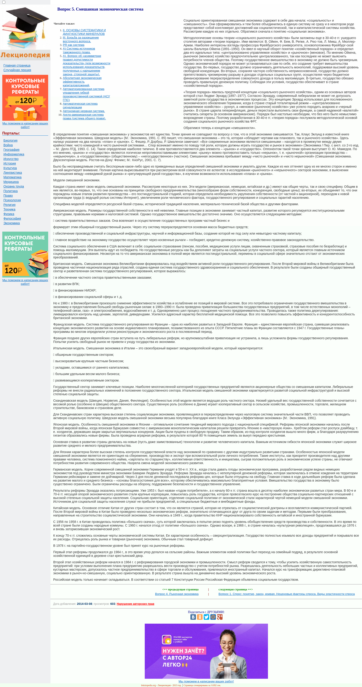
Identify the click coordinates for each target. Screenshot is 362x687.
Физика (8, 214)
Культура (10, 168)
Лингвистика (12, 172)
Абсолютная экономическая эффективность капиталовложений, (82, 81)
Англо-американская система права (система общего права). (84, 116)
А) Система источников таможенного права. (79, 50)
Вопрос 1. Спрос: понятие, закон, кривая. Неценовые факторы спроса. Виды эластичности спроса (287, 594)
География (11, 149)
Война (8, 145)
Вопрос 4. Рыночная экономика (176, 594)
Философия (12, 218)
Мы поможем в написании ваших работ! (25, 125)
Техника (9, 209)
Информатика (13, 154)
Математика (12, 177)
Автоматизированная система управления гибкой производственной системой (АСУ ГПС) (86, 94)
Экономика (11, 223)
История (9, 163)
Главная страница (17, 65)
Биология (10, 140)
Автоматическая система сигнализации (80, 105)
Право (8, 195)
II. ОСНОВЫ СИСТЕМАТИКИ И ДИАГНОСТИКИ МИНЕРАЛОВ (84, 32)
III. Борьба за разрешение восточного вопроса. (81, 39)
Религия (9, 205)
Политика (10, 191)
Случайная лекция (17, 70)
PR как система (73, 45)
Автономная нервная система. (84, 111)
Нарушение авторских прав (135, 604)
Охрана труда (13, 186)
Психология (12, 200)
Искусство (11, 159)
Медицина (11, 182)
